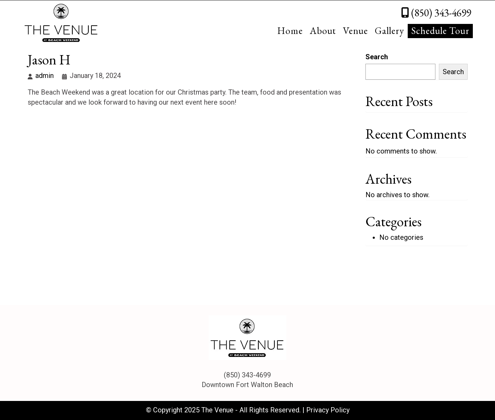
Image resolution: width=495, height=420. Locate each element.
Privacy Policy (328, 410)
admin (44, 75)
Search (376, 57)
